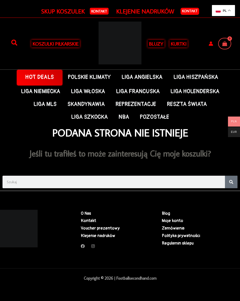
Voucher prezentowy (100, 228)
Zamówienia (173, 228)
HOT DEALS (39, 77)
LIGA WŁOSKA (88, 91)
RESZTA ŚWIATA (187, 104)
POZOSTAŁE (154, 117)
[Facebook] (83, 246)
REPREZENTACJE (135, 104)
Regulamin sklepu (177, 243)
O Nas (86, 213)
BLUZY (156, 43)
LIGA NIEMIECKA (40, 91)
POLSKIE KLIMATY (89, 77)
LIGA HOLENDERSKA (194, 91)
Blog (166, 213)
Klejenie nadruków (98, 235)
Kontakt (190, 11)
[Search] (231, 182)
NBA (123, 117)
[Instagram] (93, 246)
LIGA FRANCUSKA (137, 91)
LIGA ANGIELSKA (141, 77)
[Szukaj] (14, 43)
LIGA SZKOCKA (89, 117)
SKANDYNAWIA (86, 104)
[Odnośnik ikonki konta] (211, 43)
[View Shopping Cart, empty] (224, 43)
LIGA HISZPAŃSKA (195, 77)
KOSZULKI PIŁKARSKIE (55, 43)
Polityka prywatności (181, 235)
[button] (99, 11)
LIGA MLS (44, 104)
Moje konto (172, 220)
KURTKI (178, 43)
